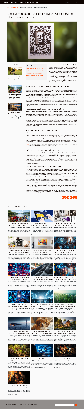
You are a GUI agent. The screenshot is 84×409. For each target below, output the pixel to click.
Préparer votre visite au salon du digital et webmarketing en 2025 (42, 305)
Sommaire (30, 66)
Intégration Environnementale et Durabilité (34, 75)
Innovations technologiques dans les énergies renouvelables (64, 332)
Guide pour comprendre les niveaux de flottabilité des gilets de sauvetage (15, 96)
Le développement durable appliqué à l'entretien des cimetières (19, 360)
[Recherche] (69, 2)
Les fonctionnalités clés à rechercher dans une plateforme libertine (42, 225)
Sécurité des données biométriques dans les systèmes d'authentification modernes (19, 306)
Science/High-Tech (29, 2)
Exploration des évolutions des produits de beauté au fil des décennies (65, 225)
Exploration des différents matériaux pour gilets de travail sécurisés (42, 279)
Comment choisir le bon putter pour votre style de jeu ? (15, 78)
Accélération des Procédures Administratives (35, 70)
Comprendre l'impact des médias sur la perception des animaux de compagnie (42, 333)
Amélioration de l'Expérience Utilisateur (34, 73)
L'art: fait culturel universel (19, 385)
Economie (6, 2)
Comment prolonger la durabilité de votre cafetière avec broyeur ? (19, 252)
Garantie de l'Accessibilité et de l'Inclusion (34, 77)
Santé (21, 2)
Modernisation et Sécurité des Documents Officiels (36, 68)
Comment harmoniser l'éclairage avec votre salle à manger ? (15, 114)
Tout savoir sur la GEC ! (42, 358)
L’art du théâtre (65, 358)
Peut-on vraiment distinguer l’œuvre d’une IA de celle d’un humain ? (42, 252)
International (14, 2)
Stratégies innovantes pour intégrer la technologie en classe (65, 251)
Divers (37, 2)
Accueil (8, 7)
